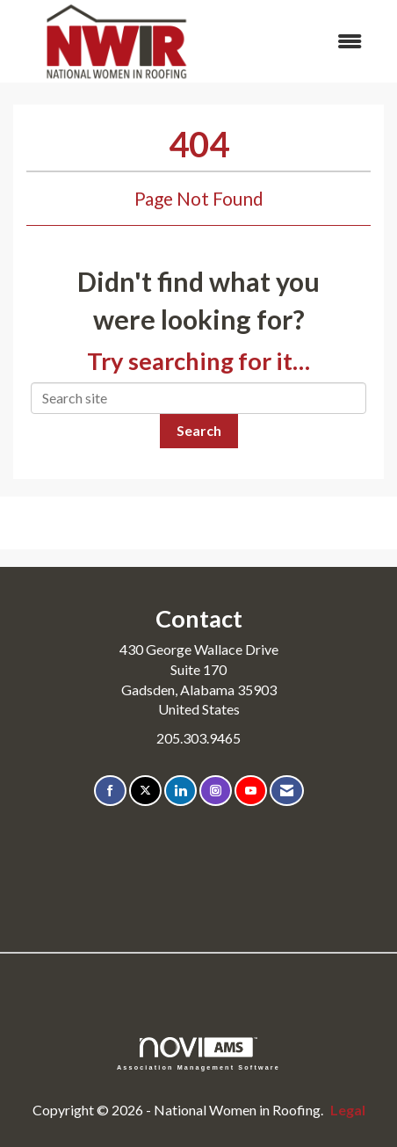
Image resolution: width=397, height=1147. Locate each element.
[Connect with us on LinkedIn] (180, 790)
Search (199, 430)
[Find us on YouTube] (251, 790)
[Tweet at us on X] (145, 790)
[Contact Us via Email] (287, 790)
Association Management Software (198, 1053)
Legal (347, 1109)
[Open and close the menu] (299, 42)
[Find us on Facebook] (110, 790)
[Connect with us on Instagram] (215, 790)
